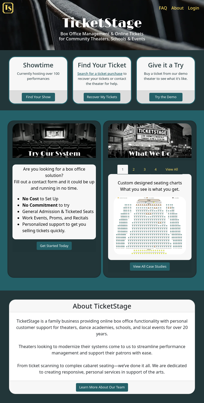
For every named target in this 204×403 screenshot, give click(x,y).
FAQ (163, 8)
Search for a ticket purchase (99, 73)
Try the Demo (166, 96)
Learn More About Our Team (102, 387)
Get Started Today (54, 245)
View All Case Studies (149, 266)
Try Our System (54, 154)
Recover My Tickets (102, 96)
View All (174, 169)
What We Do (150, 154)
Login (193, 8)
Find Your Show (38, 96)
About (177, 8)
